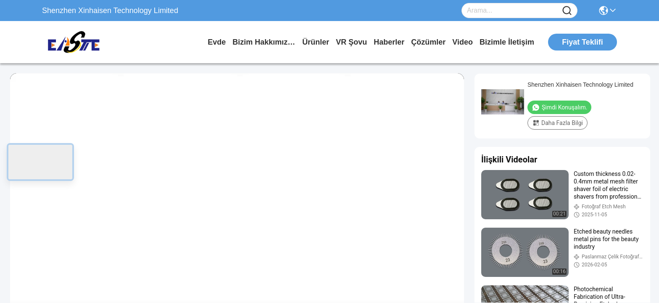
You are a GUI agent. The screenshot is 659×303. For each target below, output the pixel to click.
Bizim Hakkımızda (263, 42)
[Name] (567, 10)
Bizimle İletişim (507, 42)
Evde (217, 42)
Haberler (389, 42)
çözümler (428, 42)
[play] (237, 201)
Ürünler (315, 42)
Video (462, 42)
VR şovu (351, 42)
